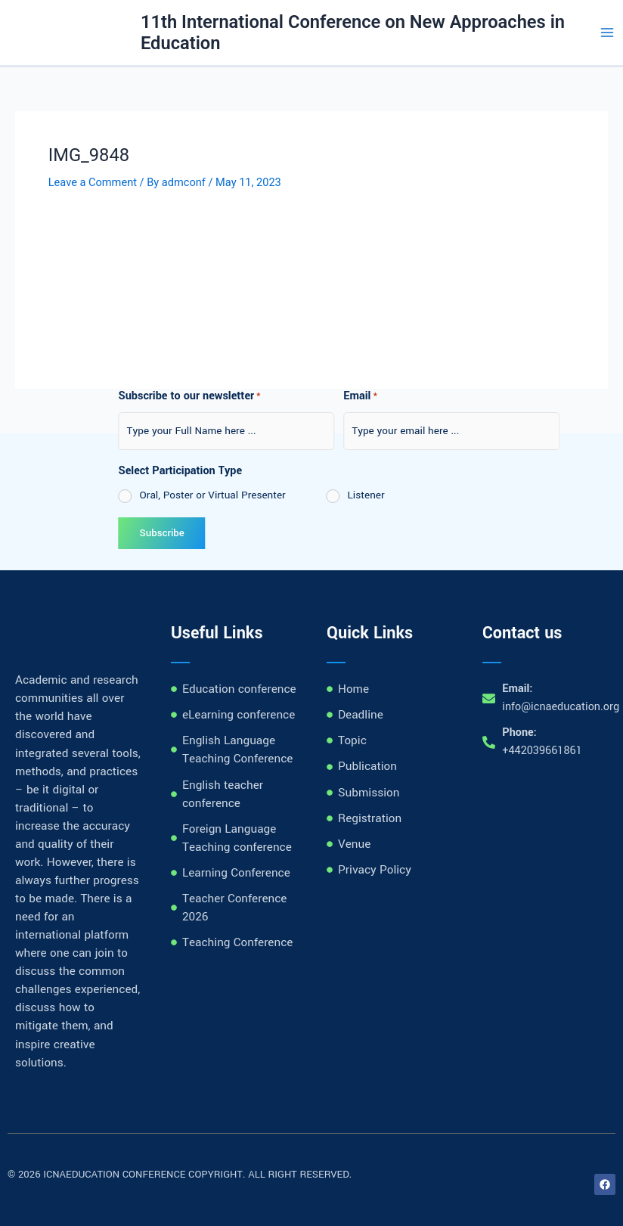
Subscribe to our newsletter (108, 397)
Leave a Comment (92, 182)
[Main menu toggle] (607, 32)
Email (279, 397)
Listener (284, 495)
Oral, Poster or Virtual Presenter (131, 495)
